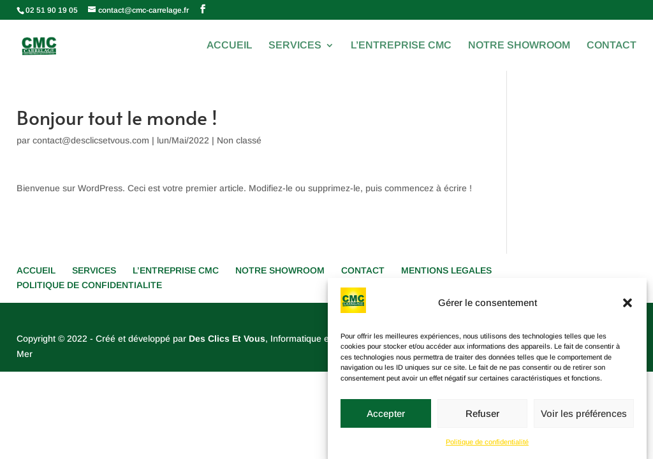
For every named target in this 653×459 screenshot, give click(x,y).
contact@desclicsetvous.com (91, 140)
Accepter (386, 417)
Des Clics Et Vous (227, 338)
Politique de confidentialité (487, 447)
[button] (627, 308)
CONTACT (611, 45)
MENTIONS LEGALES (446, 270)
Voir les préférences (584, 417)
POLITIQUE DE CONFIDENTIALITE (89, 285)
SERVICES (294, 45)
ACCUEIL (229, 45)
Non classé (239, 140)
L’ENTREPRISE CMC (401, 45)
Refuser (482, 417)
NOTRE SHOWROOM (519, 45)
